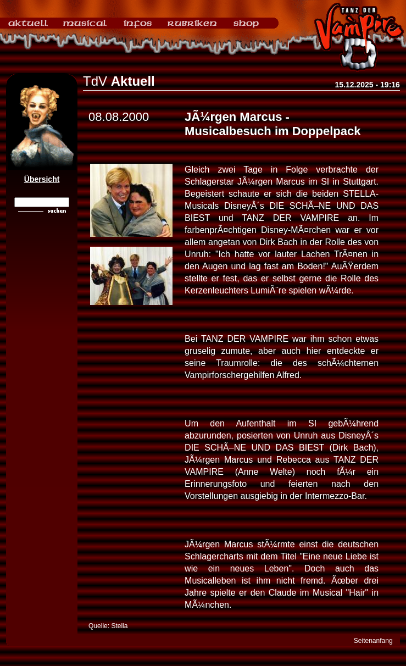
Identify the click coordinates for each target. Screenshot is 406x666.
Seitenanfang (373, 641)
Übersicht (42, 179)
